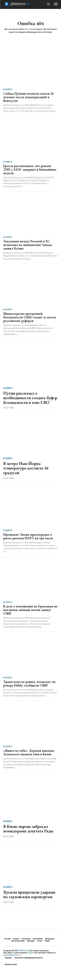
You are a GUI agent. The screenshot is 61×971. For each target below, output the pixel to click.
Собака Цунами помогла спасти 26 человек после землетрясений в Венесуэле (28, 97)
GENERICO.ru (23, 951)
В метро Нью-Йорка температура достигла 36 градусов (25, 468)
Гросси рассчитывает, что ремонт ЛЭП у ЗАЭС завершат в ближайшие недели (29, 169)
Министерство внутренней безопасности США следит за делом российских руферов (29, 317)
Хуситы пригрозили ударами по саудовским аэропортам (29, 894)
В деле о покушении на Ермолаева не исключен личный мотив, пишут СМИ (30, 610)
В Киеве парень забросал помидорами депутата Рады (28, 829)
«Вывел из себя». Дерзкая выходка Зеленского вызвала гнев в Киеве (28, 752)
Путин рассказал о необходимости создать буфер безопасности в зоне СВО (30, 397)
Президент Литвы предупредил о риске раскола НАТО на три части (28, 536)
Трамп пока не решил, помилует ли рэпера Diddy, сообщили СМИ (29, 683)
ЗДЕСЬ (31, 953)
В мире (7, 89)
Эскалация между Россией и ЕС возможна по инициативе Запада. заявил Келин (27, 244)
